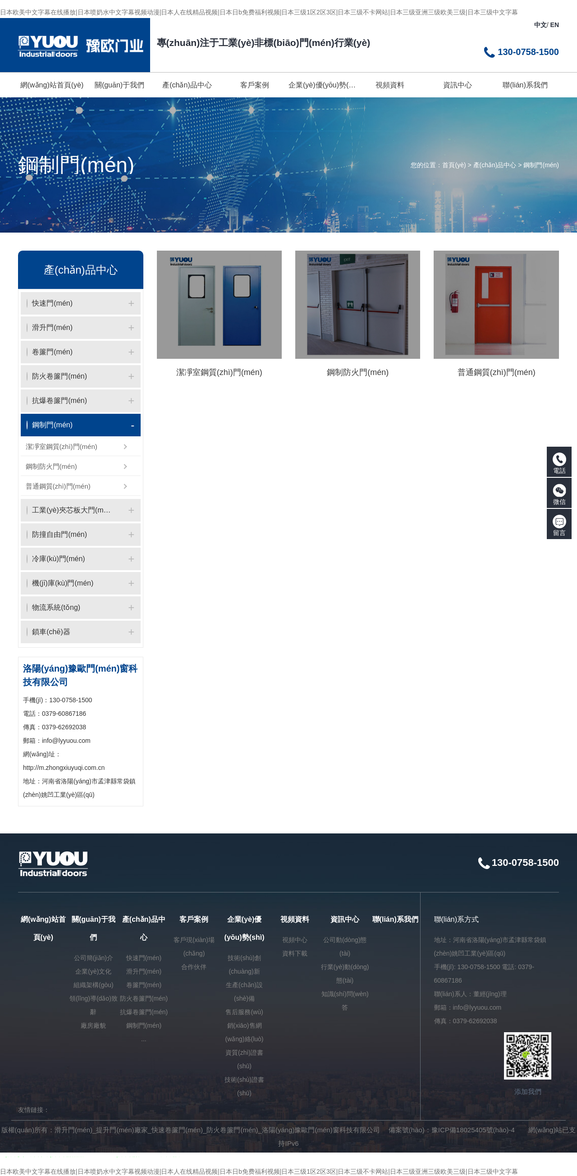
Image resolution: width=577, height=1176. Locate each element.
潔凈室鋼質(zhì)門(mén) (61, 446)
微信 (559, 494)
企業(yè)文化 (93, 971)
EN (554, 24)
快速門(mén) (144, 957)
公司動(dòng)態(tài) (344, 946)
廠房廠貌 (93, 1025)
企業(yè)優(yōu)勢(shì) (244, 928)
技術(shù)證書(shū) (244, 1086)
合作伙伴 (193, 966)
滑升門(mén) (144, 971)
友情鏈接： (34, 1109)
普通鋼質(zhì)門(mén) (58, 486)
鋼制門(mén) (541, 165)
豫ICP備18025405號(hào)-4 (473, 1130)
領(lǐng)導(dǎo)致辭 (93, 1005)
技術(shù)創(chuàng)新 (244, 964)
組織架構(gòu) (93, 984)
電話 (559, 463)
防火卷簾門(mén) (144, 998)
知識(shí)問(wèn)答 (345, 1000)
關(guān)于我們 (93, 928)
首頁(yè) (454, 165)
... (144, 1039)
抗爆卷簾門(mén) (144, 1012)
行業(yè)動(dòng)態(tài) (345, 973)
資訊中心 (344, 919)
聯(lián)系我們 (395, 919)
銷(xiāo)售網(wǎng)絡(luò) (244, 1032)
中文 (540, 24)
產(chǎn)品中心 (495, 165)
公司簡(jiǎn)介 (93, 957)
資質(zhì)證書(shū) (244, 1059)
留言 (559, 525)
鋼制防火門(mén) (51, 466)
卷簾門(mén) (144, 984)
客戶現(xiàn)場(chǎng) (194, 946)
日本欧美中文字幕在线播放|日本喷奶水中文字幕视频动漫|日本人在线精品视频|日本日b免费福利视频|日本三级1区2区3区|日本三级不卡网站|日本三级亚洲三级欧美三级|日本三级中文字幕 (259, 12)
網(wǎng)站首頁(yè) (43, 928)
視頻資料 (294, 919)
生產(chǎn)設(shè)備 (244, 991)
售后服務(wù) (244, 1012)
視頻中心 (294, 939)
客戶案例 (193, 919)
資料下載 (294, 953)
